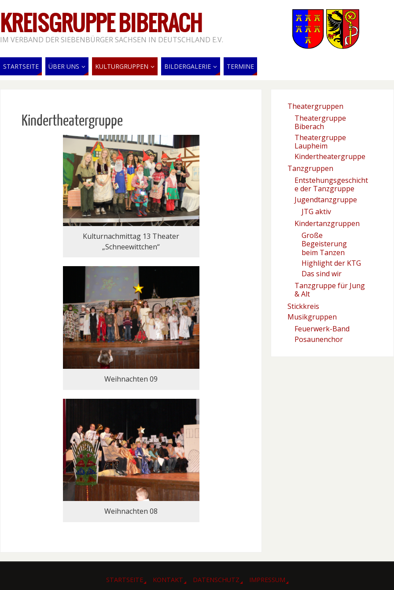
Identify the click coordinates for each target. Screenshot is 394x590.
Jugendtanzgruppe (326, 199)
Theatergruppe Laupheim (320, 142)
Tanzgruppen (310, 168)
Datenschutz (216, 579)
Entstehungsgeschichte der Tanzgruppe (331, 184)
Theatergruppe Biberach (320, 122)
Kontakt (168, 579)
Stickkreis (303, 306)
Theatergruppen (315, 106)
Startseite (124, 579)
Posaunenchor (319, 339)
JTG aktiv (316, 211)
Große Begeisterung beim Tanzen (324, 243)
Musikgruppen (312, 317)
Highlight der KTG (331, 263)
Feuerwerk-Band (322, 329)
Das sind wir (322, 273)
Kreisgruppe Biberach (101, 25)
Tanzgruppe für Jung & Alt (330, 290)
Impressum (267, 579)
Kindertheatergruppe (330, 156)
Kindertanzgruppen (327, 223)
